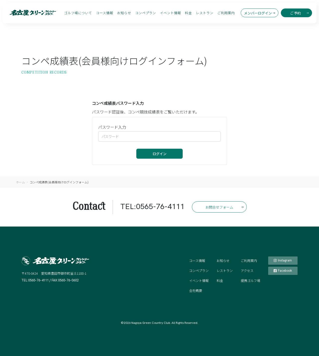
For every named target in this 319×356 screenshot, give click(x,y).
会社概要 (195, 290)
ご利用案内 (226, 12)
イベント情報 (170, 12)
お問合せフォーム (219, 207)
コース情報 (104, 12)
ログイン (159, 153)
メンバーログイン (258, 12)
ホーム (20, 182)
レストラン (204, 12)
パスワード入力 (112, 127)
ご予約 (295, 12)
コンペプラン (145, 12)
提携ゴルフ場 (250, 280)
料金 (188, 12)
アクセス (247, 270)
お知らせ (124, 12)
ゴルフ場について (78, 12)
